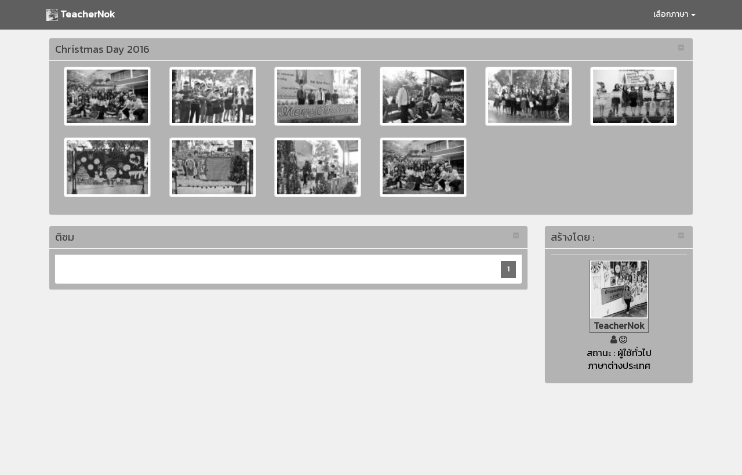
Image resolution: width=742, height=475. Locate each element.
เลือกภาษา (674, 14)
